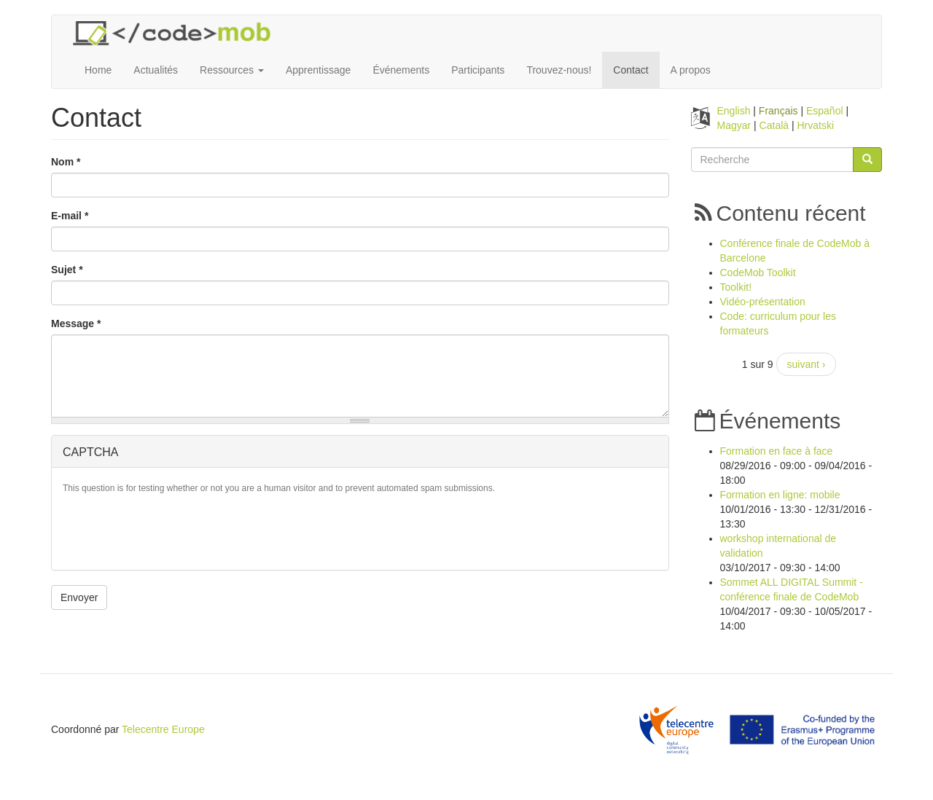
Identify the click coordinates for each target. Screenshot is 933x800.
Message (76, 323)
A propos (691, 70)
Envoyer (79, 597)
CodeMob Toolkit (758, 272)
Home (98, 70)
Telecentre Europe (163, 729)
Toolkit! (736, 287)
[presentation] (173, 530)
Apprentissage (318, 70)
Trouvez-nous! (558, 70)
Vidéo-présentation (762, 301)
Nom (65, 162)
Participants (477, 70)
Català (774, 125)
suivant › (806, 364)
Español (824, 111)
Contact (630, 70)
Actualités (155, 70)
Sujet (67, 269)
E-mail (69, 215)
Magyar (734, 125)
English (734, 111)
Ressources (232, 70)
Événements (400, 70)
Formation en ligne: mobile (780, 495)
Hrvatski (816, 125)
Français (778, 111)
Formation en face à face (776, 451)
